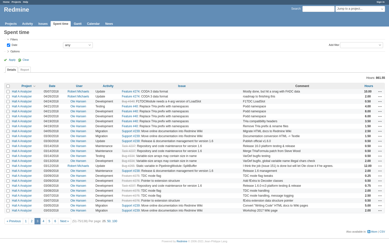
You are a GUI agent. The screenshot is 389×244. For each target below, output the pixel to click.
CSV (382, 231)
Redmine (182, 241)
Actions (380, 91)
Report (24, 69)
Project (27, 86)
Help (25, 1)
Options (15, 51)
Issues (43, 24)
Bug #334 (128, 156)
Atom (374, 231)
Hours (368, 86)
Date (14, 44)
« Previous (14, 221)
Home (6, 1)
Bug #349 (128, 101)
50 (108, 221)
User (79, 86)
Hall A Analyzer (22, 91)
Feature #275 (130, 176)
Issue (182, 86)
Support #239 (131, 131)
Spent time (60, 24)
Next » (64, 221)
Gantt (77, 24)
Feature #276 (130, 181)
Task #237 (128, 146)
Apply (12, 59)
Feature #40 (130, 106)
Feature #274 (130, 91)
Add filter (334, 44)
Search (296, 8)
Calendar (93, 24)
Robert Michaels (78, 91)
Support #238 (131, 141)
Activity (27, 24)
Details (11, 69)
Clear (26, 59)
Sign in (381, 1)
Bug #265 (128, 166)
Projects (16, 1)
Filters (14, 39)
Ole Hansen (78, 101)
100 (114, 221)
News (109, 24)
